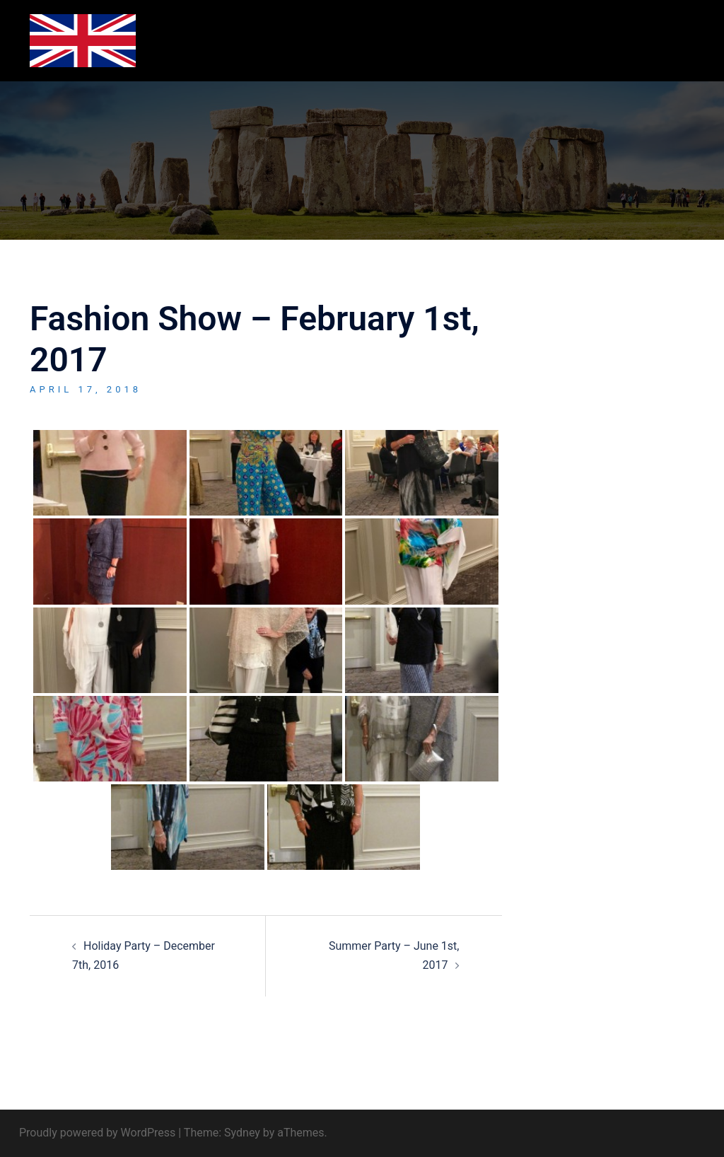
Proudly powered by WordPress (97, 1132)
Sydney (242, 1132)
